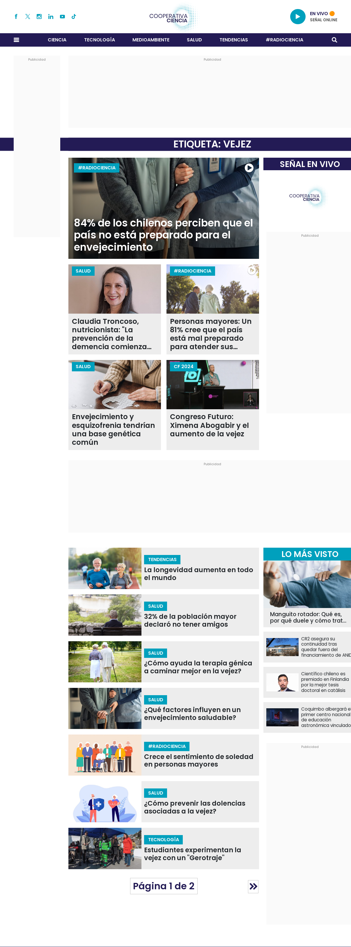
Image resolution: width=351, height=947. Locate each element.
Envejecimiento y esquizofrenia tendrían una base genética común (113, 429)
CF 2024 (184, 366)
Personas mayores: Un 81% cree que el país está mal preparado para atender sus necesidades (211, 334)
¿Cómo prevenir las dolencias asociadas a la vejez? (194, 807)
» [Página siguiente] (253, 886)
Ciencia (57, 39)
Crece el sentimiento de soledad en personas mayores (199, 761)
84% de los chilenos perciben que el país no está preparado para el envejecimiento (163, 235)
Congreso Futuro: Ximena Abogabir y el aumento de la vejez (209, 425)
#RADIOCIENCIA (284, 39)
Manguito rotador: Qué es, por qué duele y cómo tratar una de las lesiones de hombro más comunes (309, 617)
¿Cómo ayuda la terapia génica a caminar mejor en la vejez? (198, 667)
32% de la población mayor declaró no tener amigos (190, 620)
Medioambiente (150, 39)
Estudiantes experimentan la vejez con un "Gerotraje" (192, 854)
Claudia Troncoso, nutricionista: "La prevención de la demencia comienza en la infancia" (109, 334)
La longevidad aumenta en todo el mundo (198, 574)
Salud (194, 39)
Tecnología (99, 39)
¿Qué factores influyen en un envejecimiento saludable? (192, 714)
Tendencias (233, 39)
